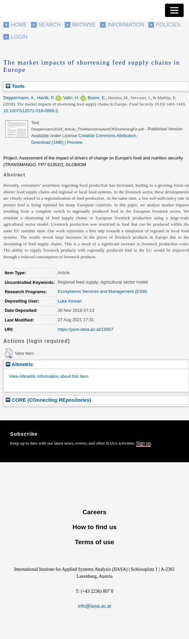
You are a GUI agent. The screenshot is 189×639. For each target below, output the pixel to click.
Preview (74, 142)
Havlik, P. (45, 97)
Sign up (143, 443)
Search (49, 25)
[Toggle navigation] (174, 10)
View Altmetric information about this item (48, 376)
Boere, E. (97, 97)
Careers (94, 512)
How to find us (94, 527)
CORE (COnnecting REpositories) (48, 400)
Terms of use (94, 541)
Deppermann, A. (19, 97)
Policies (168, 25)
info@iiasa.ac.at (94, 606)
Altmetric (19, 364)
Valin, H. (71, 97)
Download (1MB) (47, 142)
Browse (84, 25)
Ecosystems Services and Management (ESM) (102, 291)
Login (19, 37)
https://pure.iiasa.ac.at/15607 (85, 329)
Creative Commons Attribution (107, 135)
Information (125, 25)
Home (19, 25)
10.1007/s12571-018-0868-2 (30, 110)
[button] (8, 353)
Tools (15, 86)
